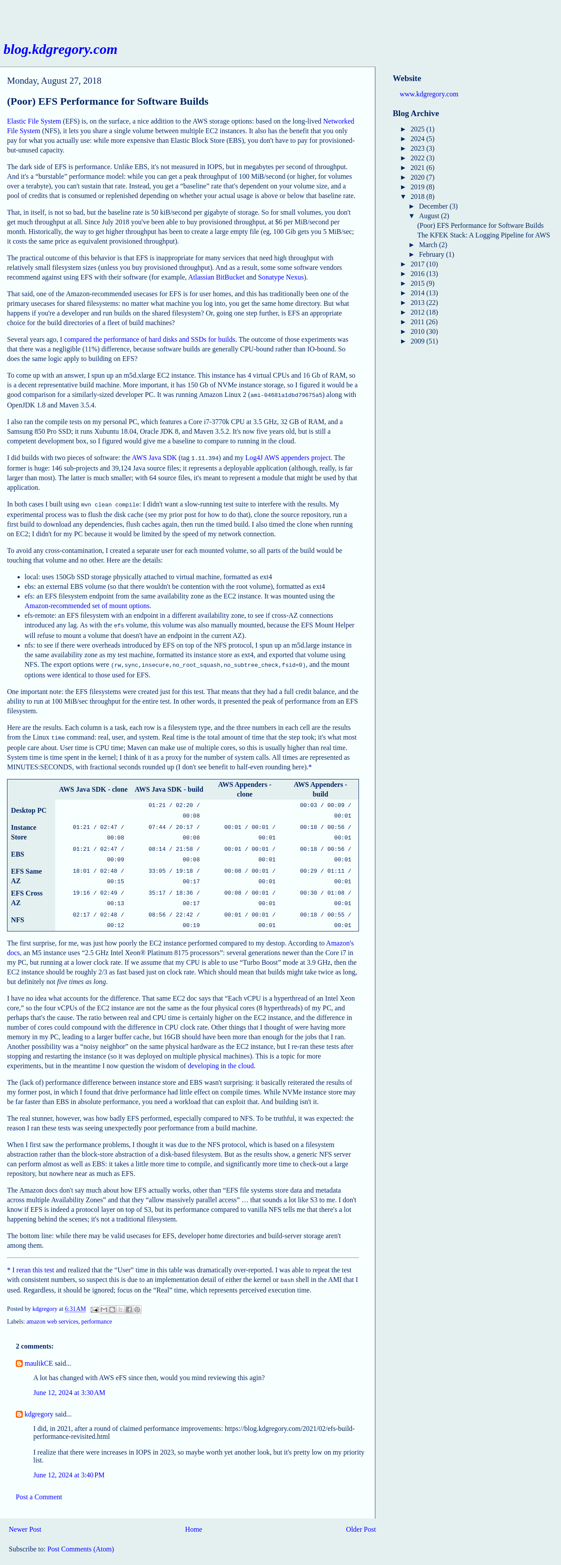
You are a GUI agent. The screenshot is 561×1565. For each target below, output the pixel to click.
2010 (418, 331)
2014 (418, 293)
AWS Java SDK (154, 456)
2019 (418, 187)
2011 (418, 322)
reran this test (35, 1254)
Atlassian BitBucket (216, 277)
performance (97, 1305)
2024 (418, 138)
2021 (418, 167)
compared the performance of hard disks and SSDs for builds (149, 339)
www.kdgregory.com (429, 94)
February (432, 254)
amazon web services (52, 1305)
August (430, 216)
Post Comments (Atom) (80, 1532)
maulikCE (39, 1346)
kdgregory (39, 1397)
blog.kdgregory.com (60, 49)
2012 (418, 312)
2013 (418, 302)
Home (193, 1512)
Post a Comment (39, 1480)
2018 (418, 196)
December (434, 206)
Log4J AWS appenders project (288, 456)
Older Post (361, 1512)
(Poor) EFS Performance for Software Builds (480, 225)
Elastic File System (34, 121)
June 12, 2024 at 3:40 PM (68, 1458)
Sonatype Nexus (281, 277)
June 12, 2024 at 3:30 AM (69, 1376)
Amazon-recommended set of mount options (87, 603)
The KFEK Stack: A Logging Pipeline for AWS (483, 235)
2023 (418, 148)
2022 (418, 158)
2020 (418, 177)
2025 (418, 129)
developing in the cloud (221, 1050)
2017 (418, 264)
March (429, 244)
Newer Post (25, 1512)
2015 (418, 283)
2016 (418, 273)
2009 (418, 341)
